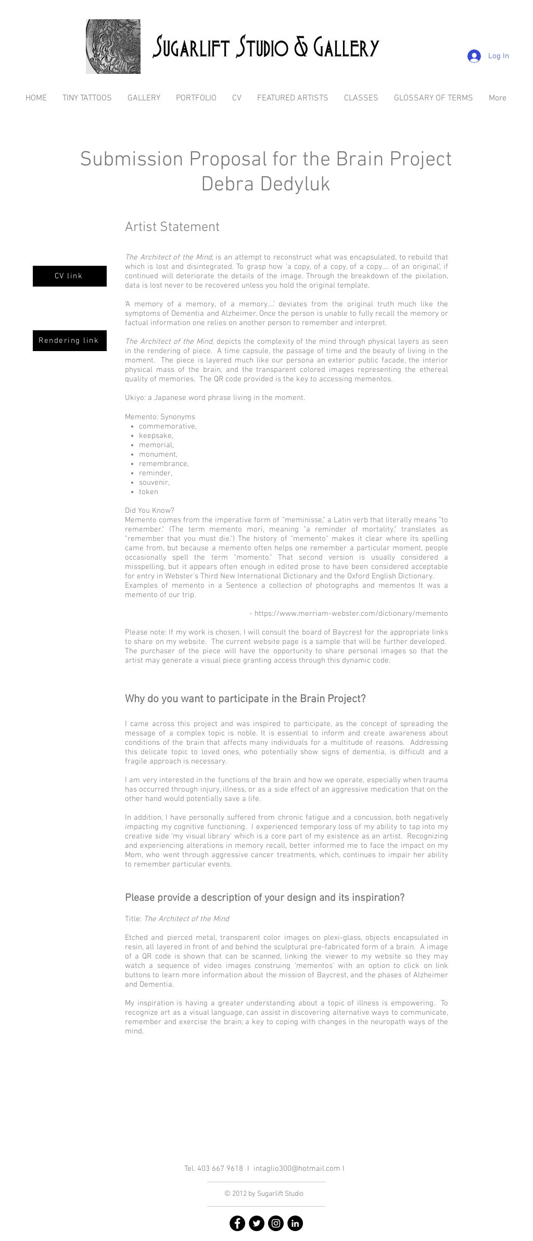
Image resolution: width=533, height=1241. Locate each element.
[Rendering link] (70, 340)
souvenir (153, 482)
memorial (155, 445)
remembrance (163, 464)
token (148, 492)
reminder (155, 473)
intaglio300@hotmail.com (296, 1168)
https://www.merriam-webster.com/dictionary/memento (351, 613)
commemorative (167, 426)
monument (157, 454)
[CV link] (70, 276)
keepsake (155, 436)
